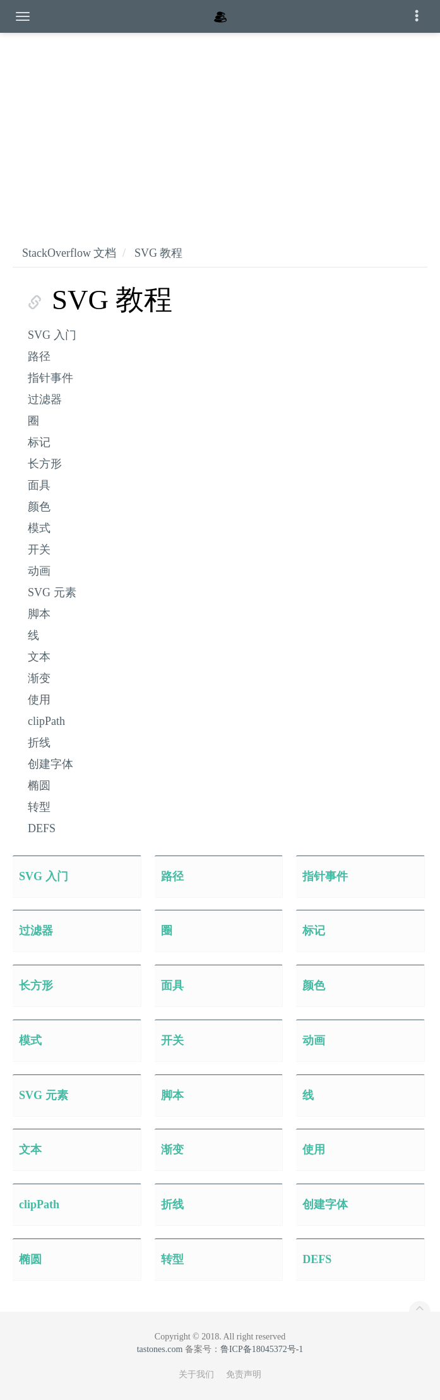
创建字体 (50, 764)
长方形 (45, 463)
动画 (39, 571)
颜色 (39, 506)
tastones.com (160, 1349)
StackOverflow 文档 (69, 253)
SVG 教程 (158, 253)
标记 (39, 442)
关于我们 (196, 1374)
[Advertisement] (220, 126)
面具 (39, 485)
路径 (39, 356)
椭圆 (39, 785)
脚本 (39, 614)
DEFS (42, 828)
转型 (39, 807)
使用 (39, 699)
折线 (39, 742)
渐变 (39, 678)
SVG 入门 (52, 335)
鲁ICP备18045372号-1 (261, 1349)
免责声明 (243, 1374)
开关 (39, 549)
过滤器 (45, 399)
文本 (39, 656)
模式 (39, 528)
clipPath (46, 721)
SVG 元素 (52, 592)
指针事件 (50, 378)
